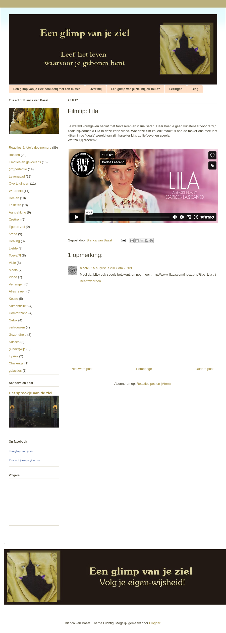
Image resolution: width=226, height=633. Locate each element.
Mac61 (85, 268)
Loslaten (15, 205)
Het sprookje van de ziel (30, 393)
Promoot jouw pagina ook (24, 460)
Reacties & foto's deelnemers (30, 147)
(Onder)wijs (17, 349)
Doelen (14, 198)
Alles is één (17, 291)
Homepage (144, 369)
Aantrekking (17, 212)
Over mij (96, 89)
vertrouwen (17, 327)
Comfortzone (18, 313)
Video (13, 277)
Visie (12, 263)
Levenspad (17, 176)
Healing (14, 241)
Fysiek (13, 356)
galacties (15, 370)
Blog (195, 89)
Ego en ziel (17, 227)
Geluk (13, 320)
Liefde (13, 248)
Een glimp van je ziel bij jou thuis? (135, 89)
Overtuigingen (19, 183)
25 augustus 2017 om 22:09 (111, 268)
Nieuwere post (82, 369)
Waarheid (16, 191)
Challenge (16, 363)
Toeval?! (15, 255)
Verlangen (16, 284)
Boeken (14, 155)
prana (13, 234)
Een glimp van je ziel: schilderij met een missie (46, 89)
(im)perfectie (18, 169)
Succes (14, 342)
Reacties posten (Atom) (154, 384)
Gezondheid (17, 334)
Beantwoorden (90, 281)
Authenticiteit (18, 306)
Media (13, 270)
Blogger (154, 623)
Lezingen (175, 89)
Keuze (13, 299)
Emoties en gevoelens (25, 162)
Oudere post (204, 369)
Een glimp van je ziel (21, 451)
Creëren (15, 219)
